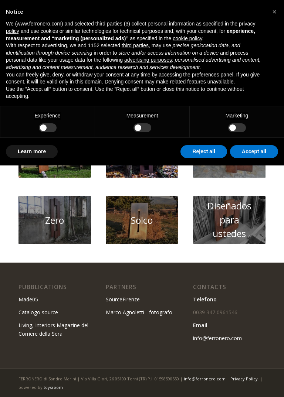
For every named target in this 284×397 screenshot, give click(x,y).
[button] (274, 12)
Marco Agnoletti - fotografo (139, 312)
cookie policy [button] (187, 38)
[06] (54, 220)
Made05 (28, 299)
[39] (142, 220)
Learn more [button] (32, 151)
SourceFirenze (123, 299)
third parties (135, 45)
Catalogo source (38, 312)
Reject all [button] (203, 151)
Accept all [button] (254, 151)
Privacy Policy (244, 378)
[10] (229, 220)
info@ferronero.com (217, 338)
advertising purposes (148, 60)
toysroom (53, 387)
